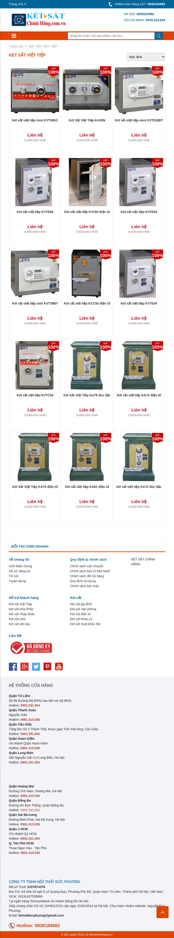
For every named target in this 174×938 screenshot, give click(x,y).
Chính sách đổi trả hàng (87, 576)
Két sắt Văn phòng (83, 609)
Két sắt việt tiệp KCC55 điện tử (87, 303)
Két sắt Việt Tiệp (20, 604)
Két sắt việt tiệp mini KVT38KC (35, 120)
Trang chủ (16, 46)
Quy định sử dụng (83, 581)
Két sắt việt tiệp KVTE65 (35, 212)
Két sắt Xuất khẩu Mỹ (85, 624)
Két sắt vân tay (19, 624)
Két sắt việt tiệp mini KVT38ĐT (35, 303)
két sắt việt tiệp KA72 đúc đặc (138, 487)
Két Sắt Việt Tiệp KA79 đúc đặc (86, 395)
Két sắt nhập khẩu (22, 614)
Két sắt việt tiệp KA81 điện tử (87, 487)
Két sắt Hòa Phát (21, 609)
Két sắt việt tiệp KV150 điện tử (87, 212)
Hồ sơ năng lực (20, 571)
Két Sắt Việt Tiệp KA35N (87, 120)
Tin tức (14, 576)
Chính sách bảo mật (84, 586)
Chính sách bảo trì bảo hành (90, 571)
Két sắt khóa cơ (81, 619)
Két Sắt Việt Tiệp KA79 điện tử (35, 487)
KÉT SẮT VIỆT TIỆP (43, 46)
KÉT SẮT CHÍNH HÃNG (143, 562)
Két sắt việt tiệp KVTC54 (35, 395)
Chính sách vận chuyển (86, 566)
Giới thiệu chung (20, 566)
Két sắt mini (17, 619)
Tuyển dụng (17, 581)
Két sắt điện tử (80, 614)
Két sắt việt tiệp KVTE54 (139, 212)
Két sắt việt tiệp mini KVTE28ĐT (139, 120)
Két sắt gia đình (81, 604)
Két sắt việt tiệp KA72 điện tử (139, 395)
